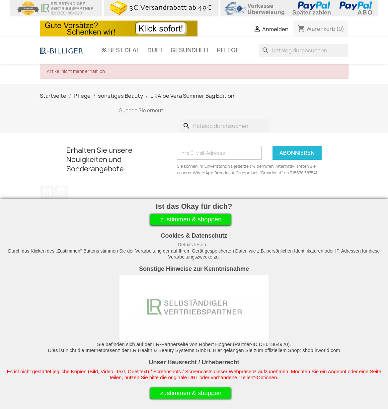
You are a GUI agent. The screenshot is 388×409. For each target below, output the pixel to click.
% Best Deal (120, 50)
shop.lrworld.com (321, 350)
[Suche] (303, 50)
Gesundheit (190, 50)
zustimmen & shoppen (191, 219)
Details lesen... (194, 244)
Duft (155, 50)
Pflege (228, 50)
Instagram (61, 192)
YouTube (47, 192)
